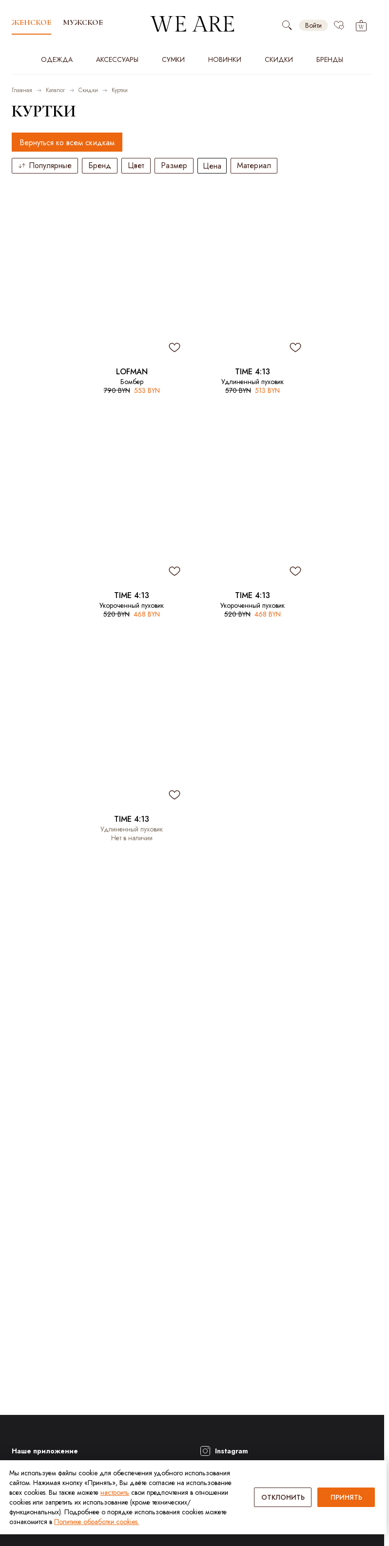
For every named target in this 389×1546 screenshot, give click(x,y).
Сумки (173, 59)
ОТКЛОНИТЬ (283, 1497)
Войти (313, 25)
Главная (22, 90)
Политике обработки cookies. (96, 1522)
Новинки (224, 59)
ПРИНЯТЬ (346, 1497)
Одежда (57, 59)
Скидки (279, 59)
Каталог (55, 90)
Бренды (329, 59)
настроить (114, 1492)
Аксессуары (117, 59)
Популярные (45, 165)
